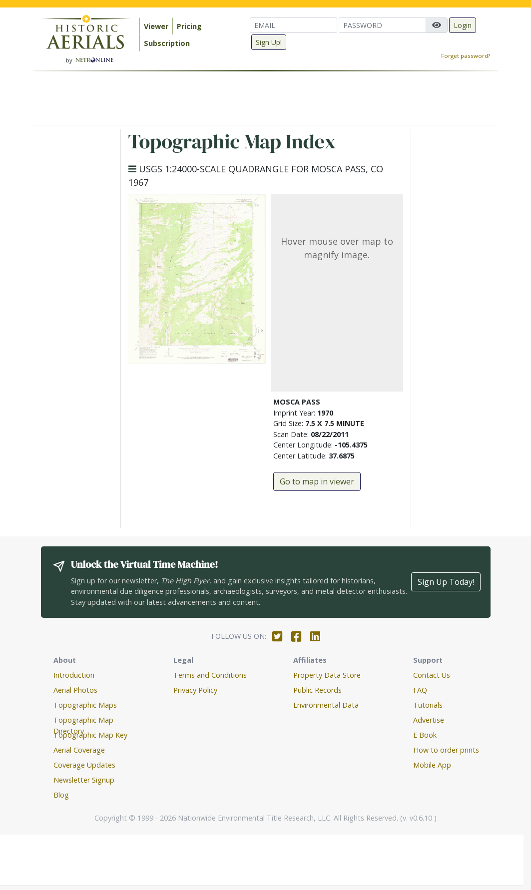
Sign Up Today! (446, 581)
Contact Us (431, 675)
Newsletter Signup (83, 780)
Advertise (428, 720)
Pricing (189, 26)
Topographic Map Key (90, 735)
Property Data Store (327, 675)
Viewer (156, 26)
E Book (425, 735)
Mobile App (432, 765)
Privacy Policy (195, 690)
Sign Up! (269, 42)
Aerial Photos (75, 690)
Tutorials (428, 705)
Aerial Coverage (79, 750)
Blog (61, 795)
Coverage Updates (84, 765)
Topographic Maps (85, 705)
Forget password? (465, 55)
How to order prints (446, 750)
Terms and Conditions (210, 675)
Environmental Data (326, 705)
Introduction (73, 675)
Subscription (167, 43)
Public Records (317, 690)
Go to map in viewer (317, 481)
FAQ (420, 690)
